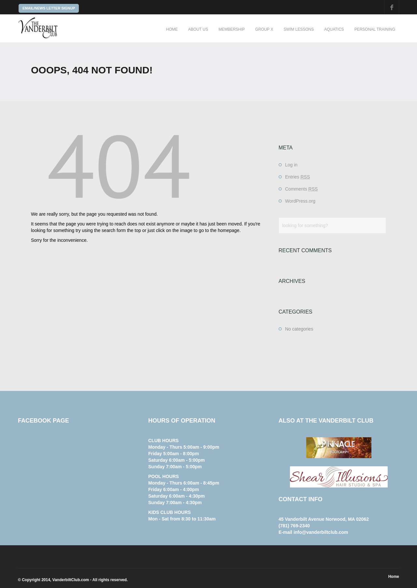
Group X (264, 29)
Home (172, 29)
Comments (301, 189)
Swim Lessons (298, 29)
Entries (297, 176)
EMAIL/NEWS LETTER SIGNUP (48, 8)
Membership (232, 29)
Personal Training (374, 29)
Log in (291, 164)
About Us (198, 29)
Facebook (391, 7)
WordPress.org (300, 201)
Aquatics (334, 29)
